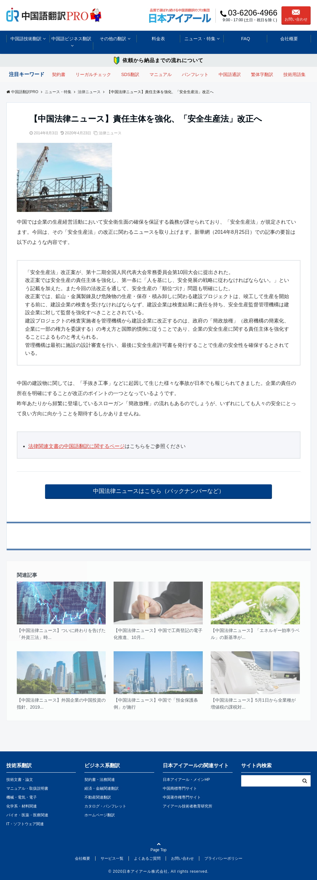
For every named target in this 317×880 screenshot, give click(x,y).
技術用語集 (294, 74)
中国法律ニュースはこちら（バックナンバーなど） (158, 491)
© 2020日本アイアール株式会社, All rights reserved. (159, 871)
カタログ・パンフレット (105, 806)
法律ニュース (110, 133)
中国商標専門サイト (180, 788)
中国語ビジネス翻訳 (71, 38)
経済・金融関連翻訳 (101, 788)
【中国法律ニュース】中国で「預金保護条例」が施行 (156, 704)
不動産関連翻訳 (97, 797)
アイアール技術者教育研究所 (187, 806)
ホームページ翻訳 (99, 815)
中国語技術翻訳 (26, 38)
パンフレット (195, 74)
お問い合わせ (296, 16)
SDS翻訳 (130, 74)
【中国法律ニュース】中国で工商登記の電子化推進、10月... (158, 634)
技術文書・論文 (19, 779)
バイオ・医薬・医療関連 (27, 815)
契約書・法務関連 (99, 779)
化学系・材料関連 (21, 806)
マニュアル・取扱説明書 (27, 788)
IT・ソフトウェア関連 (25, 824)
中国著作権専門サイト (182, 797)
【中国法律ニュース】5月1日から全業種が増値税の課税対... (253, 704)
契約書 (58, 74)
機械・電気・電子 (21, 797)
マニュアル (160, 74)
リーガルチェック (93, 74)
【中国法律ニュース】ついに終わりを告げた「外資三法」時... (61, 634)
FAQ (245, 38)
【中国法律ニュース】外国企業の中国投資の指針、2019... (61, 704)
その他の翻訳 (113, 38)
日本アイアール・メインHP (186, 779)
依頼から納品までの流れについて (162, 60)
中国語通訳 (230, 74)
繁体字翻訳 (262, 74)
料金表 (158, 38)
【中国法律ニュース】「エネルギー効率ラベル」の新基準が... (255, 634)
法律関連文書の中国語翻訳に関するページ (76, 446)
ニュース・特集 (199, 38)
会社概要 (289, 38)
